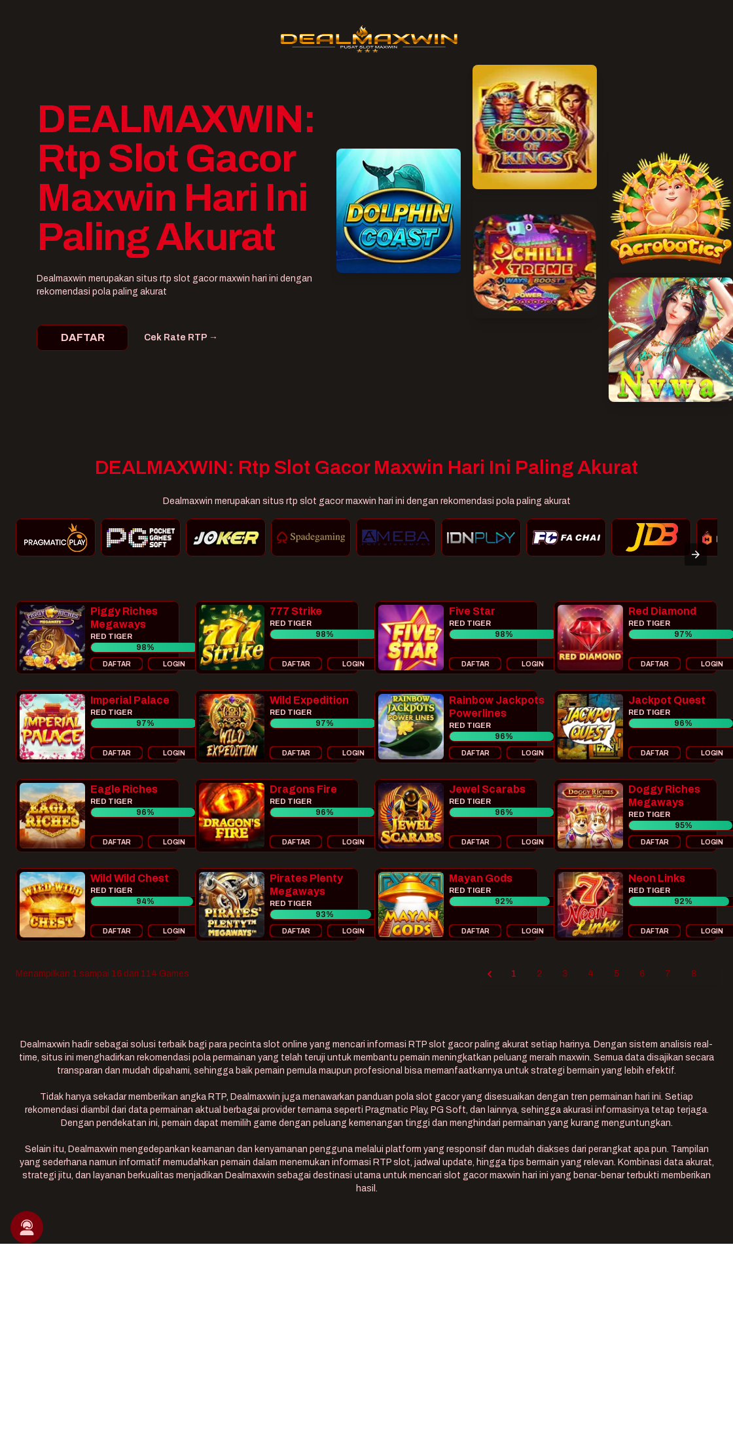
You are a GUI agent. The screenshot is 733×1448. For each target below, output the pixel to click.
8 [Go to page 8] (693, 974)
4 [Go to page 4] (591, 974)
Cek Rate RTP (181, 337)
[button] (97, 637)
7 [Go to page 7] (668, 974)
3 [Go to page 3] (564, 974)
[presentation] (696, 554)
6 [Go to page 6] (642, 974)
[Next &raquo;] (712, 974)
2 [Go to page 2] (539, 974)
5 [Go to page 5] (616, 974)
